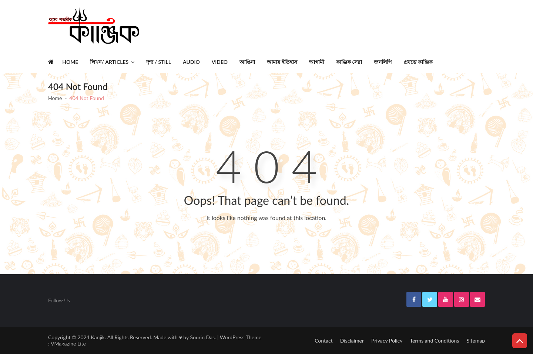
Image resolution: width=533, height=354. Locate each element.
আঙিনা (247, 62)
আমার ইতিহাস (282, 62)
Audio (191, 62)
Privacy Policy (386, 340)
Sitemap (475, 340)
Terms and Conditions (434, 340)
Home (70, 62)
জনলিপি (383, 62)
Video (220, 62)
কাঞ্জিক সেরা (349, 62)
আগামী (316, 62)
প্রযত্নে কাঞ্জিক (418, 62)
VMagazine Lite (68, 343)
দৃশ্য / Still (158, 62)
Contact (324, 340)
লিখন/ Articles (109, 62)
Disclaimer (352, 340)
